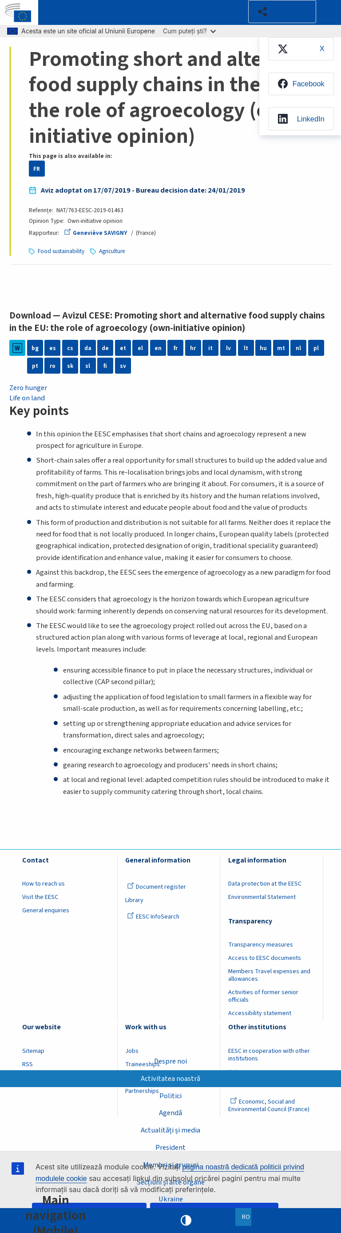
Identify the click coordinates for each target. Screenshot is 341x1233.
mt (281, 348)
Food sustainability (61, 251)
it (210, 348)
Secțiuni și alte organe (170, 1182)
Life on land (27, 398)
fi (105, 366)
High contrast (186, 1220)
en (158, 348)
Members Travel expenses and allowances (269, 975)
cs (70, 348)
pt (35, 366)
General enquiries (45, 910)
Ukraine (171, 1199)
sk (70, 366)
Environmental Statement (262, 897)
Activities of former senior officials (263, 996)
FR (36, 169)
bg (35, 348)
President (170, 1147)
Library (134, 900)
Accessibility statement (259, 1013)
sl (87, 366)
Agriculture (112, 251)
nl (298, 348)
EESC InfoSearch (153, 916)
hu (263, 348)
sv (123, 366)
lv (228, 348)
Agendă (170, 1113)
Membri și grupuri (170, 1164)
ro (53, 366)
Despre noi (170, 1061)
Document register (156, 886)
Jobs (132, 1051)
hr (193, 348)
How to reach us (43, 883)
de (105, 348)
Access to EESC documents (264, 958)
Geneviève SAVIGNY (95, 233)
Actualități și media (170, 1130)
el (140, 348)
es (52, 348)
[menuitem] (300, 48)
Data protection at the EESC (264, 883)
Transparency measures (260, 944)
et (123, 348)
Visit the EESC (40, 897)
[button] (281, 11)
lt (246, 348)
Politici (170, 1095)
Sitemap (33, 1051)
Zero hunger (28, 388)
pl (316, 348)
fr (176, 348)
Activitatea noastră (170, 1078)
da (87, 348)
